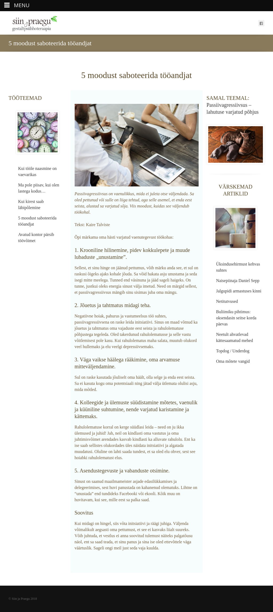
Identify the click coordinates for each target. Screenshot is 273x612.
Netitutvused (227, 301)
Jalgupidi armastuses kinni (239, 291)
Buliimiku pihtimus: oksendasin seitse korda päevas (236, 317)
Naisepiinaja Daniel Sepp (238, 280)
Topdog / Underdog (233, 351)
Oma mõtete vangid (233, 361)
